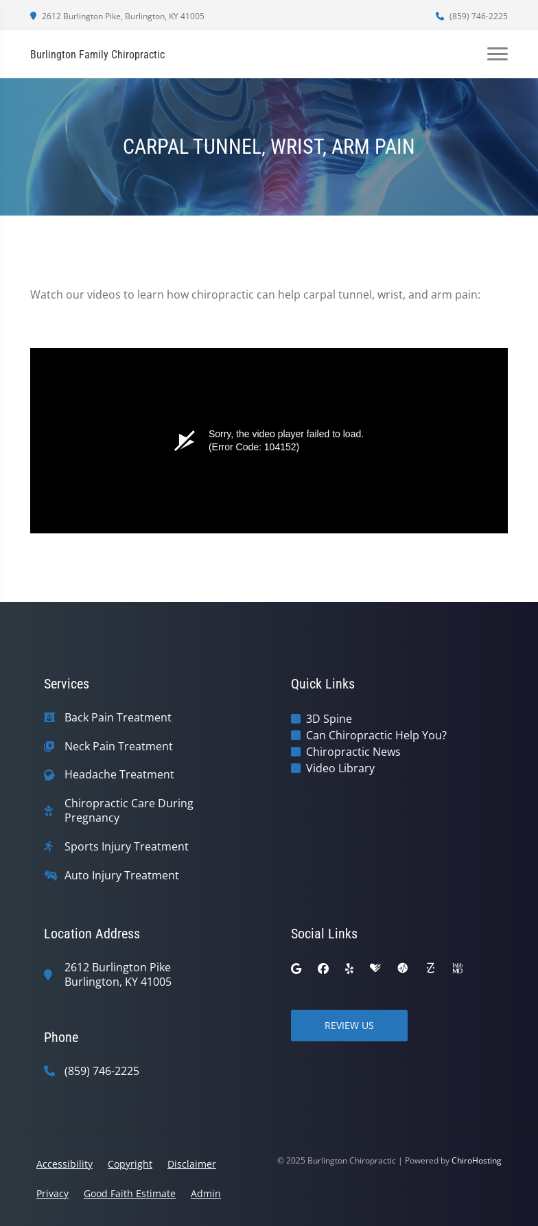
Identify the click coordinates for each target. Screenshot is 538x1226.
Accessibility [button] (64, 1163)
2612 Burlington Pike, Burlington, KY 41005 (117, 16)
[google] (296, 968)
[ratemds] (402, 968)
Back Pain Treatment (118, 717)
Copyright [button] (130, 1163)
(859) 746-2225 (472, 16)
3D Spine (329, 718)
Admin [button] (206, 1193)
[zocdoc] (430, 968)
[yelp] (349, 968)
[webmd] (457, 968)
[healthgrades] (375, 968)
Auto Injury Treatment (122, 875)
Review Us (349, 1025)
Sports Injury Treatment (127, 847)
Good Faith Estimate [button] (130, 1193)
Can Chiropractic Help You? (376, 735)
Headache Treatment (119, 774)
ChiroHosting (477, 1160)
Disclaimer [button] (191, 1163)
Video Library (340, 768)
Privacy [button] (52, 1193)
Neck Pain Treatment (119, 746)
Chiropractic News (353, 751)
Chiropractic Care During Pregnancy (129, 810)
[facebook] (323, 968)
